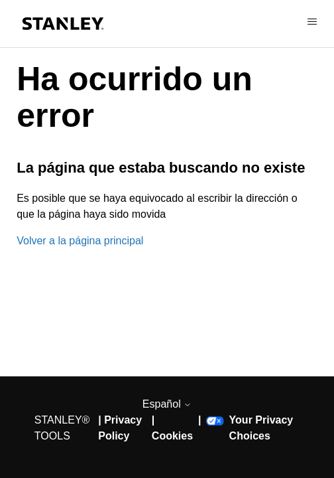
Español (167, 404)
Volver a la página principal (80, 240)
